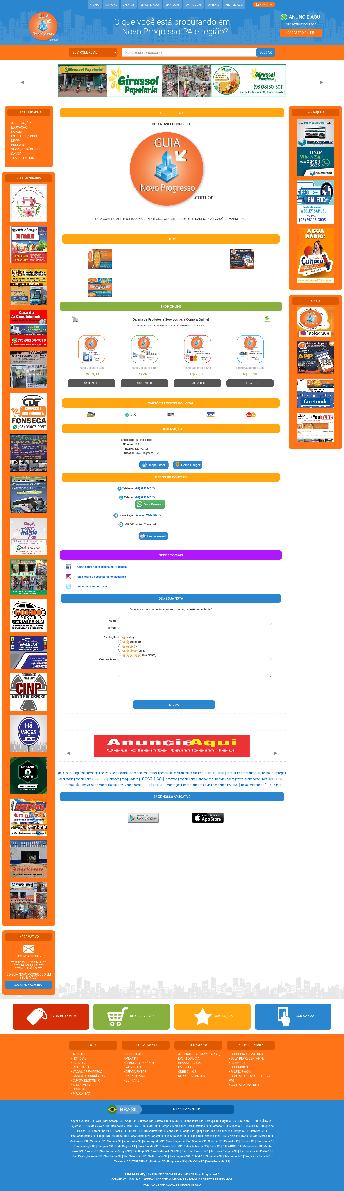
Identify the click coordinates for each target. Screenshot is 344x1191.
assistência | (217, 773)
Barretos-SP (145, 1121)
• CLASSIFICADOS (83, 1067)
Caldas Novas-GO (98, 1126)
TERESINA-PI (140, 1161)
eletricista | (121, 773)
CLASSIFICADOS (150, 4)
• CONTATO (132, 1080)
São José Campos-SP (224, 1151)
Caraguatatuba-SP (198, 1126)
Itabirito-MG (258, 1131)
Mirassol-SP (97, 1141)
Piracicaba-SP (265, 1141)
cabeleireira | (84, 779)
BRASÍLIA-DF (264, 1121)
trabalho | (265, 773)
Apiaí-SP (101, 1121)
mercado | (257, 785)
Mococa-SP (114, 1141)
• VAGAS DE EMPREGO (86, 1071)
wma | (234, 784)
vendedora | (133, 785)
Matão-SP (265, 1136)
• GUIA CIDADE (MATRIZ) (246, 1054)
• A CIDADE (78, 1054)
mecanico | (153, 778)
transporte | (253, 779)
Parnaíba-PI (231, 1141)
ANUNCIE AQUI (234, 4)
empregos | (174, 785)
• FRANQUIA (237, 1063)
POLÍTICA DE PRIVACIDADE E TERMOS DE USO (172, 1184)
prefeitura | (235, 773)
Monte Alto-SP (133, 1141)
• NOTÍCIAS (78, 1058)
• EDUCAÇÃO (18, 127)
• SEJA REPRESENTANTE (247, 1058)
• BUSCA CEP (18, 145)
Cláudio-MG (253, 1126)
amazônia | (101, 779)
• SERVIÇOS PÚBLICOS (25, 149)
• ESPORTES (18, 132)
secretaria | (67, 779)
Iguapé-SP (202, 1131)
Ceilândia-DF (236, 1126)
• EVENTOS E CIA (188, 1058)
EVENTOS (128, 4)
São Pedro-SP (113, 1156)
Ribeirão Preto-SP (171, 1146)
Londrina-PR (211, 1136)
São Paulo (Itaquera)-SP (87, 1156)
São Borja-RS (141, 1151)
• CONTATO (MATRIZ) (244, 1085)
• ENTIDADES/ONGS (23, 136)
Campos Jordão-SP (173, 1126)
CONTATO (213, 4)
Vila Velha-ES (196, 1161)
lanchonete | (206, 779)
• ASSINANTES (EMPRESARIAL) (198, 1054)
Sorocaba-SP (214, 1156)
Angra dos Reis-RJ (82, 1121)
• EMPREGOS (185, 1067)
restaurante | (199, 773)
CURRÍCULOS (193, 4)
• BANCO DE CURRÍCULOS (88, 1076)
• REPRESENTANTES (190, 1076)
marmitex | (151, 773)
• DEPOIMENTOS (135, 1071)
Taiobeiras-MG (233, 1156)
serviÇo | (88, 785)
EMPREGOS (172, 4)
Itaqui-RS (104, 1136)
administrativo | (154, 785)
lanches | (115, 779)
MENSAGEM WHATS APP (301, 23)
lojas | (113, 785)
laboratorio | (191, 785)
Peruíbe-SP (248, 1141)
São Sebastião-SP (135, 1156)
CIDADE (94, 4)
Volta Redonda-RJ (217, 1161)
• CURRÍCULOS (186, 1071)
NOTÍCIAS (111, 4)
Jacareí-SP (158, 1136)
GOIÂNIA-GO (119, 1131)
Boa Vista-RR (246, 1121)
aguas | (80, 773)
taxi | (203, 785)
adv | (121, 785)
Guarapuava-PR (152, 1131)
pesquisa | (166, 773)
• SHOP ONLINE (81, 1085)
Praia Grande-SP (148, 1146)
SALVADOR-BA (232, 1146)
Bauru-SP (177, 1121)
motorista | (250, 773)
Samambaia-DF (252, 1146)
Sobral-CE (198, 1156)
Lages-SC (196, 1136)
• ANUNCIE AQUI (135, 1076)
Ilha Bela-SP (218, 1131)
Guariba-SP (171, 1131)
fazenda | (137, 773)
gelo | (62, 773)
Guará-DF (135, 1131)
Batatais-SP (162, 1121)
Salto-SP (215, 1146)
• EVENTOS (78, 1063)
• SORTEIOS (79, 1089)
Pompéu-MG (105, 1146)
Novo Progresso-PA (178, 1141)
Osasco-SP (215, 1141)
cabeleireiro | (188, 779)
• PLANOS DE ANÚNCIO (139, 1063)
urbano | (69, 785)
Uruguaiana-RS (176, 1161)
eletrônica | (182, 773)
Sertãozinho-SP (158, 1156)
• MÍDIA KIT (131, 1058)
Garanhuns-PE (101, 1131)
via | (210, 785)
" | (267, 784)
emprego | (279, 773)
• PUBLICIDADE (134, 1054)
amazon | (172, 779)
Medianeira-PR (79, 1141)
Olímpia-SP (199, 1141)
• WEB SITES (132, 1067)
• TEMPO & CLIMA (21, 158)
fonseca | (277, 779)
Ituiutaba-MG (120, 1136)
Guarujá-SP (187, 1131)
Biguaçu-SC (229, 1121)
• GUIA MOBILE (239, 1067)
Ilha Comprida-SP (238, 1131)
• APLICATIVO (80, 1093)
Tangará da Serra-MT (257, 1156)
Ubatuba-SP (157, 1161)
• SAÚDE (15, 154)
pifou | (70, 773)
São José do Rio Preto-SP (255, 1151)
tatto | (240, 779)
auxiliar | (275, 785)
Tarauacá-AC (122, 1161)
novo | (245, 785)
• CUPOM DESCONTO (85, 1080)
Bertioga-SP (212, 1121)
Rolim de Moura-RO (196, 1146)
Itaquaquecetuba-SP (84, 1136)
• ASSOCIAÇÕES (20, 123)
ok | (78, 784)
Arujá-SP (130, 1121)
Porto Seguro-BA (125, 1146)
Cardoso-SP (218, 1126)
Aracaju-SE (116, 1121)
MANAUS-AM (249, 1136)
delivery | (106, 773)
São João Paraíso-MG (195, 1151)
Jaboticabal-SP (139, 1136)
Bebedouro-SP (194, 1121)
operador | (102, 785)
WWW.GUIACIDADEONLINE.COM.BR (165, 1179)
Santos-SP (91, 1151)
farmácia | (93, 773)
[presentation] (147, 689)
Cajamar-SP (77, 1126)
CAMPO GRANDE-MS (146, 1126)
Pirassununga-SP (85, 1146)
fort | (265, 779)
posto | (231, 779)
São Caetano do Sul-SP (165, 1151)
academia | (220, 785)
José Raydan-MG (177, 1136)
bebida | (221, 779)
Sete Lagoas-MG (180, 1156)
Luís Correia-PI (230, 1136)
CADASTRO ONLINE (301, 32)
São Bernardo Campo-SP (115, 1151)
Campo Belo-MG (121, 1126)
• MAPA (14, 140)
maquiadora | (131, 779)
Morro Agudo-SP (153, 1141)
